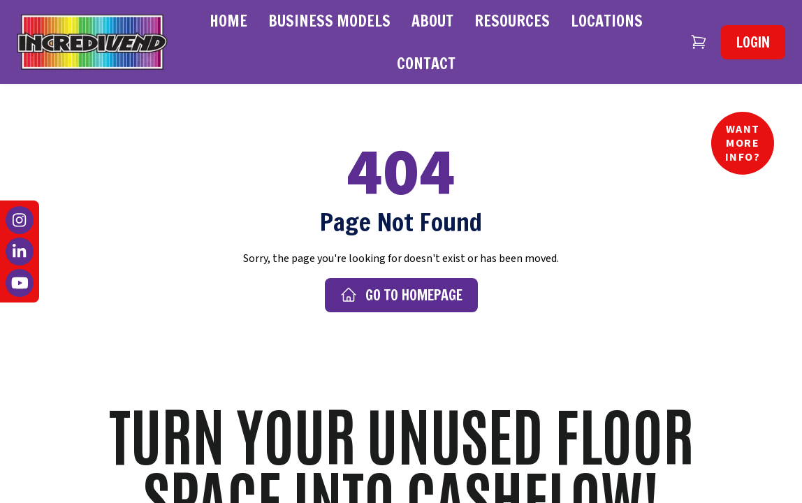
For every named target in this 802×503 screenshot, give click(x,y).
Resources (512, 20)
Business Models (329, 20)
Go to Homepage (401, 295)
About (432, 20)
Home (228, 20)
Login (753, 42)
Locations (607, 20)
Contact (426, 63)
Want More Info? (743, 143)
